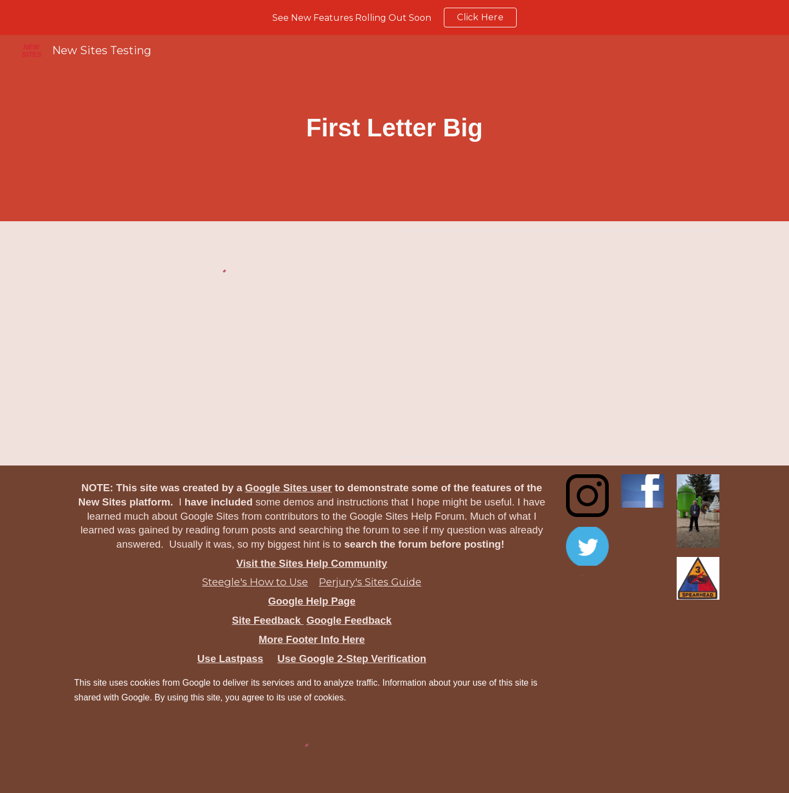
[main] (394, 128)
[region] (394, 17)
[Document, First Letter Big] (560, 343)
